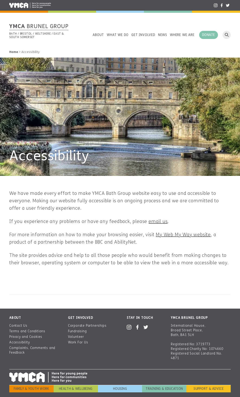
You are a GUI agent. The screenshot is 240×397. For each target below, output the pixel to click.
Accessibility (19, 342)
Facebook (222, 5)
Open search (227, 35)
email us (158, 221)
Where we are (182, 35)
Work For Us (78, 342)
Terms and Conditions (27, 331)
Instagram (216, 5)
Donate (208, 35)
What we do (118, 35)
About (98, 35)
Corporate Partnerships (87, 326)
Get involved (143, 35)
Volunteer (76, 337)
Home (13, 52)
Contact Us (18, 326)
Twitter (228, 5)
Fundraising (77, 331)
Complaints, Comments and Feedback (32, 350)
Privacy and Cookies (25, 337)
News (162, 35)
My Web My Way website (183, 234)
